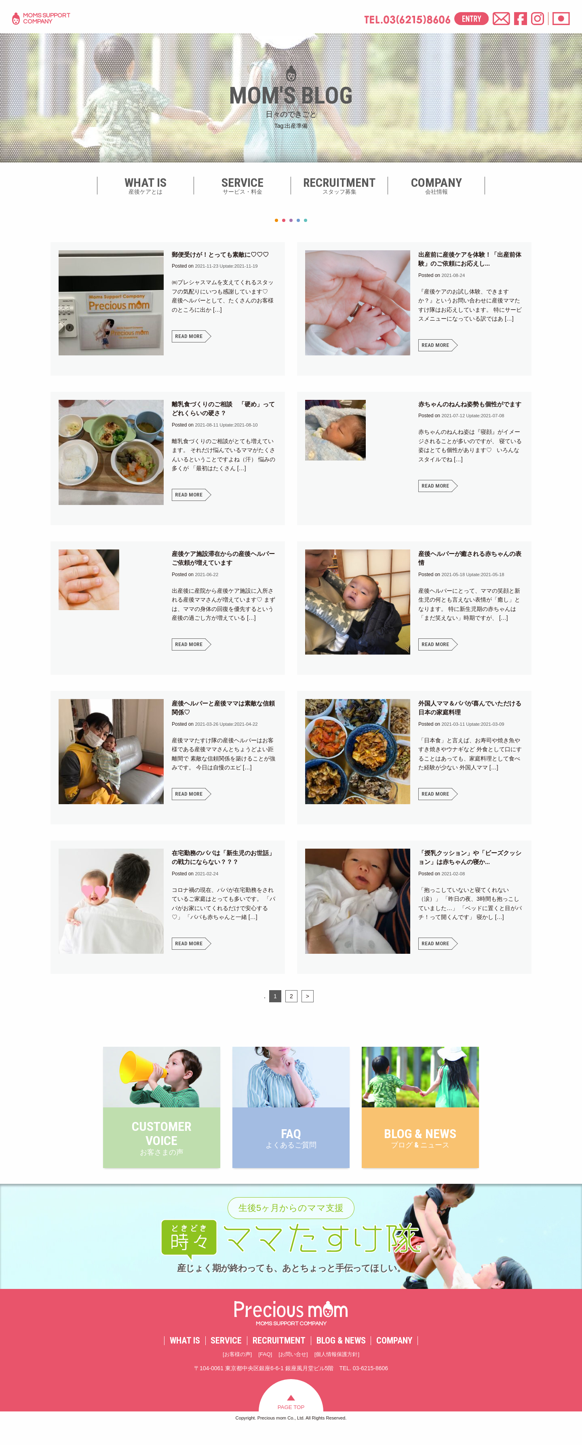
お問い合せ (293, 1371)
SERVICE (226, 1357)
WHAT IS (185, 1357)
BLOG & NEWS (341, 1357)
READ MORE (189, 336)
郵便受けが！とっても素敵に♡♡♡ (223, 254)
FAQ (263, 1371)
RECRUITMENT (279, 1357)
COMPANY (394, 1357)
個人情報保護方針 (339, 1371)
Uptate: (228, 266)
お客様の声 (234, 1371)
